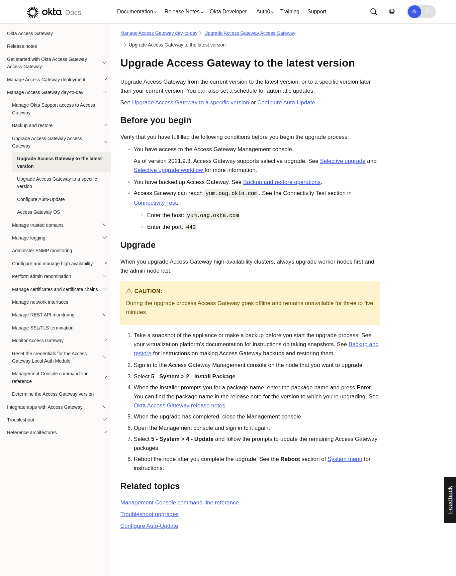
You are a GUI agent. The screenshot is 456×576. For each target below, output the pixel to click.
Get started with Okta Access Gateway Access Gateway (47, 63)
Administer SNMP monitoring (42, 250)
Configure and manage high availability (52, 263)
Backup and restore (32, 125)
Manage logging (28, 238)
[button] (135, 11)
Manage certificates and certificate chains (55, 289)
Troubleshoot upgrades (149, 514)
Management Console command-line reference (50, 377)
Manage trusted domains (38, 225)
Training (289, 11)
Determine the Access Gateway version (53, 394)
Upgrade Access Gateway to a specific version (57, 182)
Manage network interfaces (40, 302)
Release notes (22, 46)
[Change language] (391, 11)
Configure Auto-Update (41, 199)
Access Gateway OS (38, 212)
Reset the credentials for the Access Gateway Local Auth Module (49, 357)
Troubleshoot (20, 419)
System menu (345, 459)
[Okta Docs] (53, 11)
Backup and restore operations (282, 182)
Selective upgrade (342, 161)
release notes (179, 405)
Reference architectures (32, 432)
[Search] (373, 11)
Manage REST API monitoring (43, 314)
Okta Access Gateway (30, 33)
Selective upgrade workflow (169, 170)
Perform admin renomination (41, 276)
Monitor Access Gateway (38, 340)
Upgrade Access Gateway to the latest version (59, 162)
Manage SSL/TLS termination (43, 327)
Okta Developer (228, 11)
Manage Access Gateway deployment (46, 79)
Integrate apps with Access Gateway (45, 407)
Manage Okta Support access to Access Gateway (53, 108)
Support (316, 11)
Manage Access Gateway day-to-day (45, 92)
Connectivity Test (155, 203)
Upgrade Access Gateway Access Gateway (47, 142)
